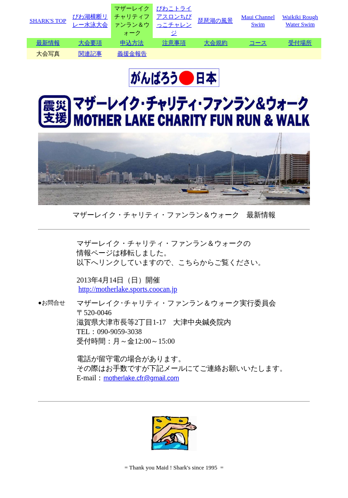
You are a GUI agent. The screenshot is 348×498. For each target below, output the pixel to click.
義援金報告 (132, 53)
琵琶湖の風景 (215, 20)
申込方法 (132, 42)
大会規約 (215, 42)
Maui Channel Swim (258, 21)
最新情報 (48, 42)
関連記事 (90, 53)
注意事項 (174, 42)
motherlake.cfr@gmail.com (141, 378)
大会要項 (90, 42)
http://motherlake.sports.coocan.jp (127, 289)
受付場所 (300, 42)
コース (258, 42)
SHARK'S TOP (47, 20)
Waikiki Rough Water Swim (300, 21)
